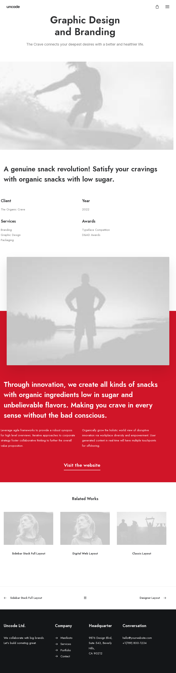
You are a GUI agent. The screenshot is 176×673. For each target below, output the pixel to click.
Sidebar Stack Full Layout (28, 553)
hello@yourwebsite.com (137, 638)
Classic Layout (141, 553)
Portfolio (65, 650)
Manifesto (66, 638)
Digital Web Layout (85, 553)
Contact (65, 656)
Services (65, 644)
